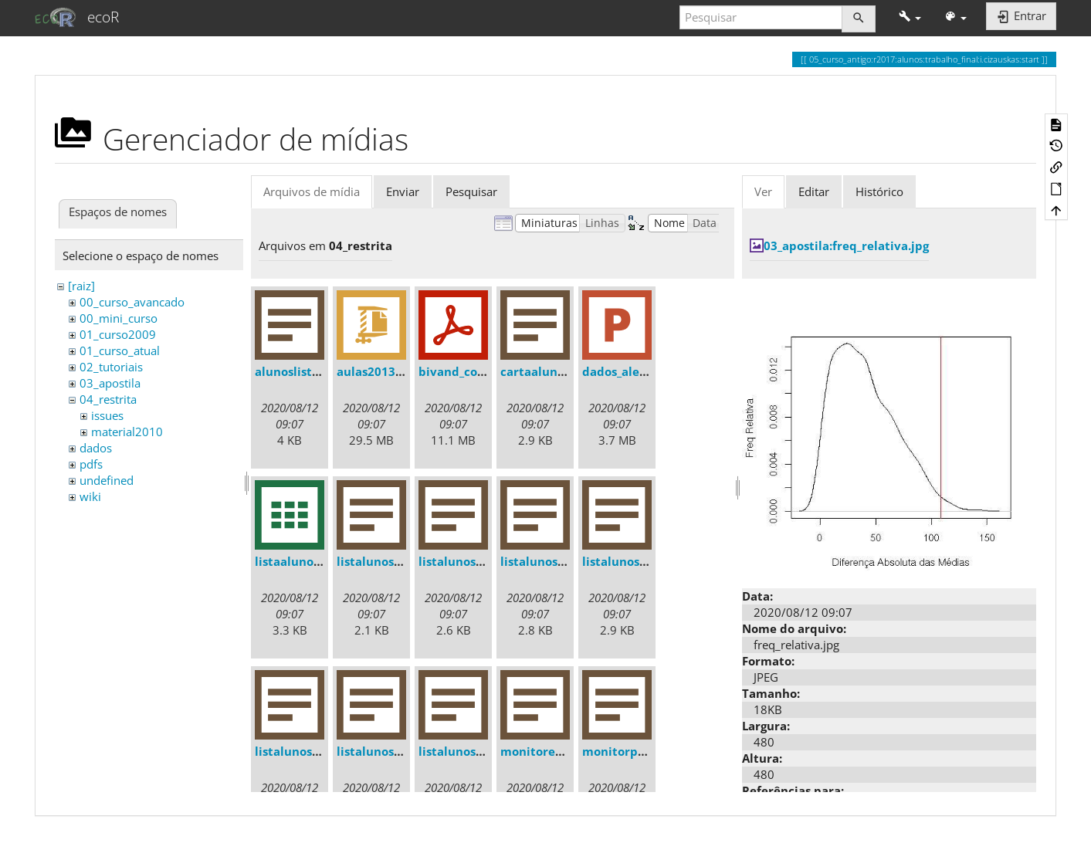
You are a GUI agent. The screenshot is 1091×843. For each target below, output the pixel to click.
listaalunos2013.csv (311, 561)
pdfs (91, 464)
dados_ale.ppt (622, 371)
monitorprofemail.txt (645, 751)
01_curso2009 (118, 334)
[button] (910, 17)
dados (96, 447)
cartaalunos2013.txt (559, 371)
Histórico (879, 191)
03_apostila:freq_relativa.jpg (846, 245)
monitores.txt (540, 751)
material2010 (127, 431)
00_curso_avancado (132, 302)
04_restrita (108, 399)
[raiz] (81, 285)
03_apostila (110, 383)
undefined (107, 480)
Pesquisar (471, 191)
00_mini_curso (119, 318)
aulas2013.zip (376, 371)
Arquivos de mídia (311, 191)
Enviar (402, 191)
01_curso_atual (120, 350)
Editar (813, 191)
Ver (763, 191)
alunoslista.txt (297, 371)
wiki (90, 496)
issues (107, 415)
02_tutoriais (111, 366)
